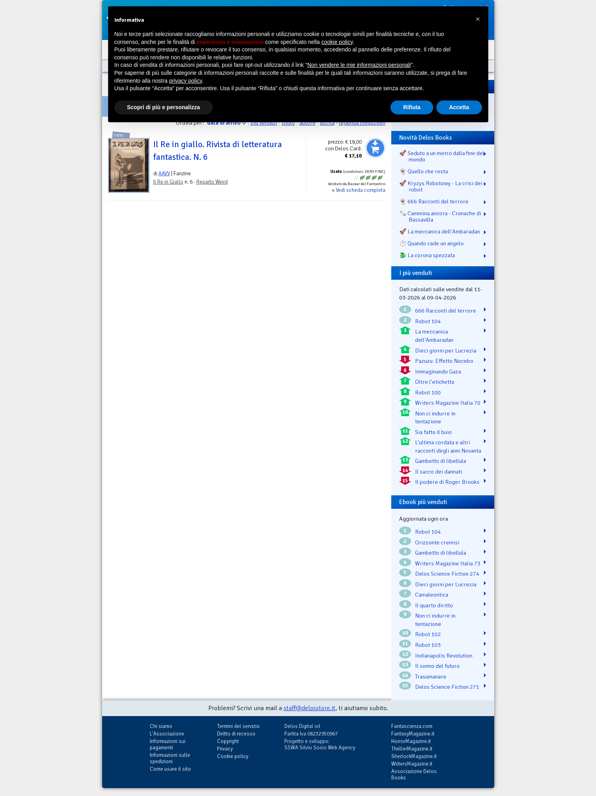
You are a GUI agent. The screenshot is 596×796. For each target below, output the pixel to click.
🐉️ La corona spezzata (427, 255)
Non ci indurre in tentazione (435, 417)
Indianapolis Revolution (443, 655)
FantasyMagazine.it (412, 733)
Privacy (225, 748)
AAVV (164, 173)
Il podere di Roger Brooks (447, 481)
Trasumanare (430, 676)
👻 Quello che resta (423, 171)
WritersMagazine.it (411, 763)
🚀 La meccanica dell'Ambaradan (439, 231)
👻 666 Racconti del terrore (433, 201)
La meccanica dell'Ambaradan (434, 335)
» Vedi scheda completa (358, 190)
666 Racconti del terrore (445, 310)
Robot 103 (428, 644)
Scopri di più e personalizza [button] (163, 107)
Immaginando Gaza (438, 371)
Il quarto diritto (434, 605)
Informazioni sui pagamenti (167, 744)
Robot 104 (428, 321)
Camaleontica (431, 594)
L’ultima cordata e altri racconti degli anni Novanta (448, 446)
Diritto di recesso (236, 733)
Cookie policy (232, 756)
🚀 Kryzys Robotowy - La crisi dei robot (440, 186)
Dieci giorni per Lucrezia (445, 350)
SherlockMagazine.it (414, 756)
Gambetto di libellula (440, 460)
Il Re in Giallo (168, 181)
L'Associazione (167, 733)
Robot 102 (428, 634)
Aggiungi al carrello (375, 148)
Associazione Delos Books (414, 774)
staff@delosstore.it (309, 708)
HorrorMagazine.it (411, 741)
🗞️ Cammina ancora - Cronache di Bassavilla (440, 216)
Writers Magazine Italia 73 (447, 563)
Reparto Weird (212, 181)
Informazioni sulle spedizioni (170, 758)
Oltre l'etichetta (434, 381)
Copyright (228, 741)
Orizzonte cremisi (437, 542)
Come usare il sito (170, 769)
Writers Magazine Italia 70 (447, 402)
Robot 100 (428, 392)
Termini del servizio (238, 726)
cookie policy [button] (336, 42)
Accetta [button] (459, 107)
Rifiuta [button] (412, 107)
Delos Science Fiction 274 (447, 573)
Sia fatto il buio (433, 432)
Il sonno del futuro (437, 665)
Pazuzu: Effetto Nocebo (444, 360)
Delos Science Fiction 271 (447, 686)
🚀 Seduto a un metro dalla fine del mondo (441, 156)
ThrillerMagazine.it (411, 748)
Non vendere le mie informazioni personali (359, 65)
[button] (478, 19)
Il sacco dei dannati (438, 471)
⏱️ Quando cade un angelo (431, 243)
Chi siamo (161, 726)
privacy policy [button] (185, 81)
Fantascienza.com (411, 726)
